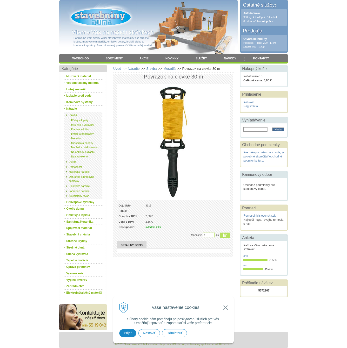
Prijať (128, 333)
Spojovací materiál (79, 228)
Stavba (73, 115)
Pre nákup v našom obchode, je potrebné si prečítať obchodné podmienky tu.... (263, 156)
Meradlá (76, 138)
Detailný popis (132, 245)
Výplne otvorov (76, 280)
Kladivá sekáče (80, 129)
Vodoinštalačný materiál (82, 83)
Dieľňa (72, 161)
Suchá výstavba (77, 254)
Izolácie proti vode (79, 95)
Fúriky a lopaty (79, 120)
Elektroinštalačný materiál (84, 292)
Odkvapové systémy (80, 202)
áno (245, 255)
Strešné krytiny (76, 241)
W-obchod (80, 58)
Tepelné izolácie (77, 260)
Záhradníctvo (75, 286)
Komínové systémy (79, 102)
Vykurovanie (74, 273)
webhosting (193, 344)
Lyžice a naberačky (82, 133)
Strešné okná (75, 247)
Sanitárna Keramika (79, 221)
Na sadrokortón (80, 156)
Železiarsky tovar (79, 195)
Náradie (71, 108)
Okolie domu (75, 208)
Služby (201, 58)
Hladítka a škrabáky (82, 124)
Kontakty (261, 58)
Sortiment (114, 58)
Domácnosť (75, 166)
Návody (230, 58)
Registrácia (250, 106)
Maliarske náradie (79, 171)
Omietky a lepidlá (78, 215)
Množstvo (196, 235)
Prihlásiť (248, 102)
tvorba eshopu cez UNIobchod (167, 344)
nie (245, 265)
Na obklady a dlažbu (83, 151)
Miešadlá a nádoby (82, 143)
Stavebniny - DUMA (101, 17)
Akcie (144, 58)
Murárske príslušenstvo (85, 147)
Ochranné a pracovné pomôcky (81, 178)
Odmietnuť (174, 333)
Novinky (172, 58)
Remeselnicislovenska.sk (259, 215)
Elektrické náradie (79, 186)
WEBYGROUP (223, 344)
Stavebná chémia (78, 234)
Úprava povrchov (78, 267)
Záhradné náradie (79, 191)
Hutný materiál (76, 89)
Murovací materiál (78, 76)
